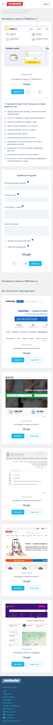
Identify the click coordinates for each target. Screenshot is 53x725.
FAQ (4, 691)
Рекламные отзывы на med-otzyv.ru (26, 500)
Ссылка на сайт (10, 195)
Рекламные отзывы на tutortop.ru (26, 348)
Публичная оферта (11, 721)
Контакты (7, 703)
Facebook (8, 715)
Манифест (7, 700)
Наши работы (9, 697)
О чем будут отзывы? (13, 207)
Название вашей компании (15, 183)
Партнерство (9, 709)
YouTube (8, 718)
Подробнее (34, 360)
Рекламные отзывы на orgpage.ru (26, 652)
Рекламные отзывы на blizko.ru (26, 576)
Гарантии (7, 694)
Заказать (18, 360)
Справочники (26, 74)
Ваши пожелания (11, 224)
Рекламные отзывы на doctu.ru (26, 424)
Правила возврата (11, 706)
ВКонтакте (9, 712)
